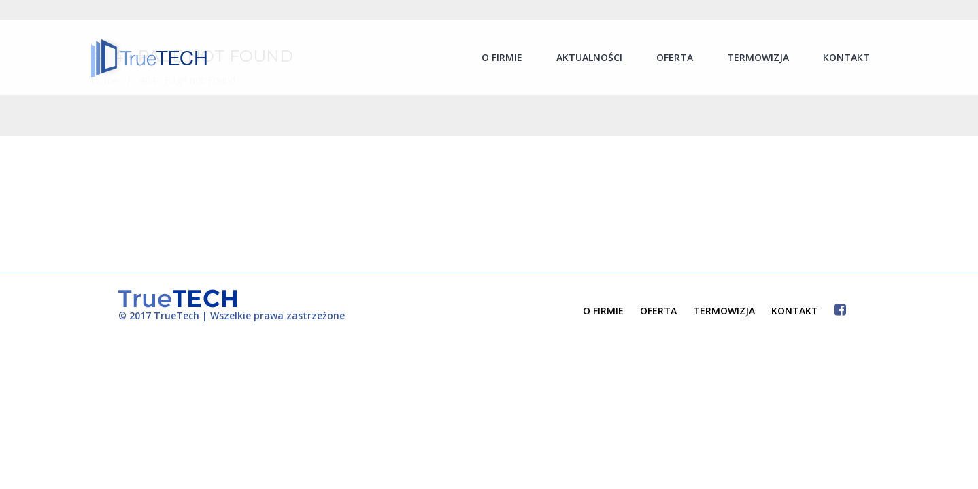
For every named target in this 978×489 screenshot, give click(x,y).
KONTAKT (794, 310)
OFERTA (658, 310)
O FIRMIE (603, 310)
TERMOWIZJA (724, 310)
